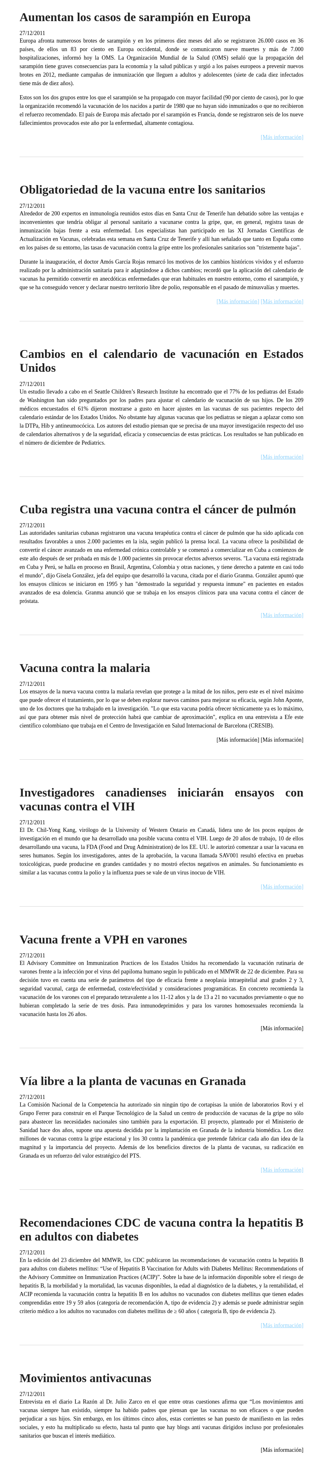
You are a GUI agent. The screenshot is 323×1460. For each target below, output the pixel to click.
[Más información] (282, 137)
